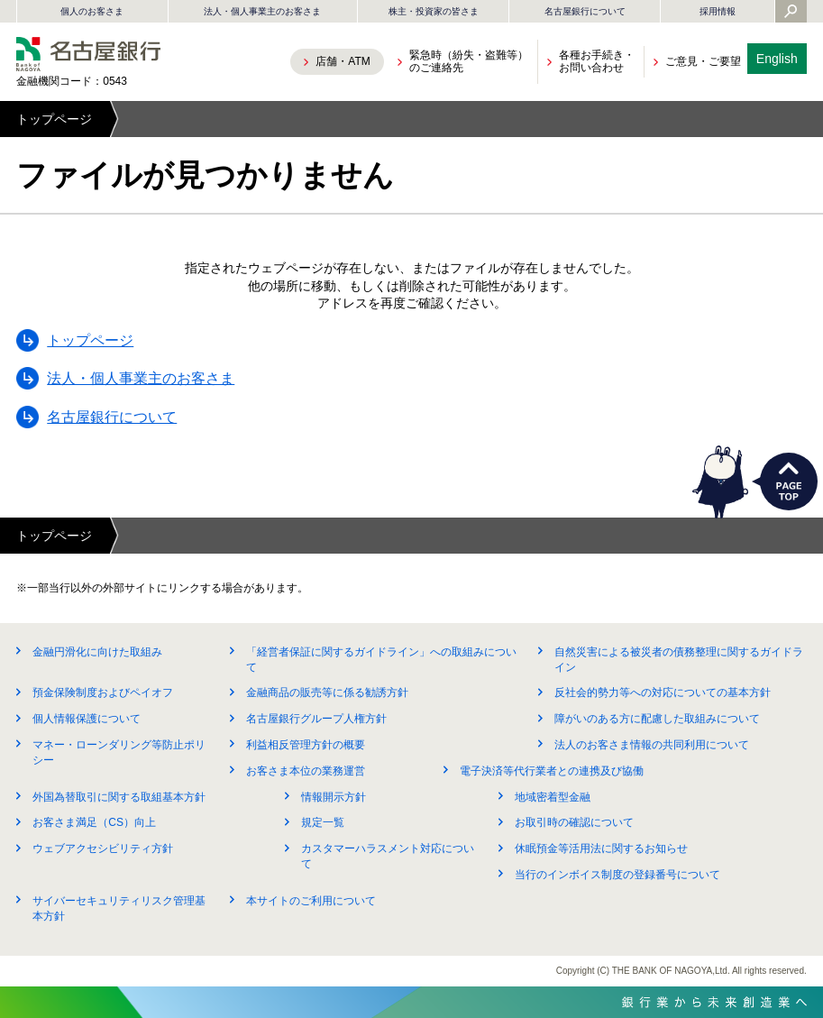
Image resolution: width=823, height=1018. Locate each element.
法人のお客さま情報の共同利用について (651, 744)
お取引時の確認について (574, 822)
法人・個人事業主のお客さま (262, 11)
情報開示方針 (333, 797)
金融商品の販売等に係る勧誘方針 (327, 692)
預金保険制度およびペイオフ (102, 692)
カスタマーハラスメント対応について (387, 856)
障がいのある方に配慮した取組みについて (657, 718)
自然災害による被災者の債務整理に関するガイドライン (678, 660)
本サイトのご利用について (311, 900)
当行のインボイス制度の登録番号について (617, 874)
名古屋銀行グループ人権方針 (316, 718)
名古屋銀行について (585, 11)
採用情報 (718, 11)
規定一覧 (322, 822)
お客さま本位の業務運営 (305, 771)
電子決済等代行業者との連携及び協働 (552, 771)
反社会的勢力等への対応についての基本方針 (662, 692)
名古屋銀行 (88, 54)
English (777, 58)
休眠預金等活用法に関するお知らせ (601, 848)
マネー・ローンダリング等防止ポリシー (119, 752)
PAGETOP (789, 481)
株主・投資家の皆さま (434, 11)
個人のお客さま (91, 11)
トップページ (54, 119)
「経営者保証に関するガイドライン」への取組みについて (381, 660)
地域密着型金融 (552, 797)
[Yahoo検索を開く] (790, 13)
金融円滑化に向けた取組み (97, 652)
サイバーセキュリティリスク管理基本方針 (119, 908)
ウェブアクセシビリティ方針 (102, 848)
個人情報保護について (86, 718)
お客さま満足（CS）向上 (94, 822)
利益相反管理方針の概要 (305, 744)
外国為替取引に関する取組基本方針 (119, 797)
